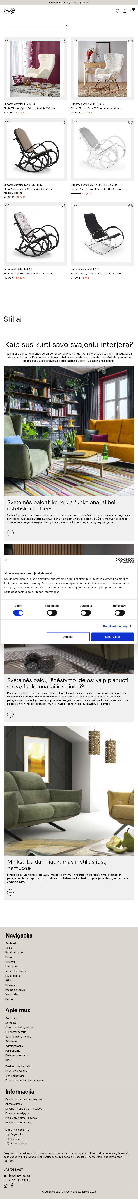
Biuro (8, 957)
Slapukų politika (14, 1075)
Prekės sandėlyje (15, 989)
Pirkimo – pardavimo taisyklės (23, 1099)
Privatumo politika (16, 1071)
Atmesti (68, 636)
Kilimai (9, 999)
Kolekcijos (11, 985)
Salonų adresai (81, 2)
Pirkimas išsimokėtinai (18, 1122)
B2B (8, 1060)
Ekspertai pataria (15, 1032)
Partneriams (12, 1050)
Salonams (11, 1041)
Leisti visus (112, 636)
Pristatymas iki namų (59, 2)
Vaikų (8, 947)
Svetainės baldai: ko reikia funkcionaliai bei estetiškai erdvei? (61, 505)
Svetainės (11, 943)
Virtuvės (10, 961)
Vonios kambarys (15, 971)
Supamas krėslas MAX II (18, 269)
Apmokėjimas (13, 1104)
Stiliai (8, 980)
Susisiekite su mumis (18, 1036)
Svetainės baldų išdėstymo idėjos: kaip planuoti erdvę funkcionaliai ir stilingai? (67, 683)
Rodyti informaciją (115, 625)
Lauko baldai (12, 975)
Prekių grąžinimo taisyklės (21, 1118)
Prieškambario (14, 952)
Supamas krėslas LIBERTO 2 (88, 104)
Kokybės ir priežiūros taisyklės (23, 1108)
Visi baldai (11, 994)
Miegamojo (12, 966)
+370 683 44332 (17, 1180)
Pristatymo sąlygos (17, 1113)
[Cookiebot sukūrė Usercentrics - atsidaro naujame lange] (118, 560)
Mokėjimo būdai (15, 1130)
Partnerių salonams (16, 1055)
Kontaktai (11, 1022)
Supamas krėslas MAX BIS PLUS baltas (94, 184)
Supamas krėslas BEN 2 (85, 269)
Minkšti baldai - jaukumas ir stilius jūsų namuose (57, 864)
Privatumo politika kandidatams (24, 1080)
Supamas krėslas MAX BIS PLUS (23, 184)
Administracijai (14, 1046)
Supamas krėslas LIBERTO (19, 104)
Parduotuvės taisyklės (18, 1066)
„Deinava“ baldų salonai (19, 1027)
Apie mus (11, 1018)
